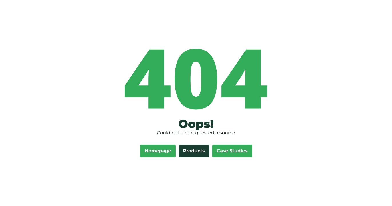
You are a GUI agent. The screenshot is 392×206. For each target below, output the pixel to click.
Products (194, 151)
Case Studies (232, 151)
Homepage (157, 151)
